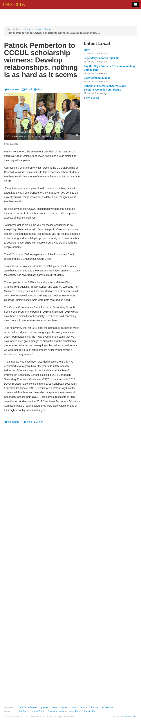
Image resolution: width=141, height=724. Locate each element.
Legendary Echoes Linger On (102, 58)
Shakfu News (130, 716)
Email (27, 89)
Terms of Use (73, 711)
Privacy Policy (37, 711)
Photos (94, 707)
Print (38, 89)
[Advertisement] (42, 560)
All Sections (107, 707)
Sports (64, 707)
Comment (12, 89)
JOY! (87, 49)
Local (48, 29)
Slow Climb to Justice (97, 77)
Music (73, 707)
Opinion (84, 707)
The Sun (23, 711)
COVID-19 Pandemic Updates (33, 707)
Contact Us (89, 711)
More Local (91, 97)
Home (27, 29)
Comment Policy (56, 711)
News (38, 29)
